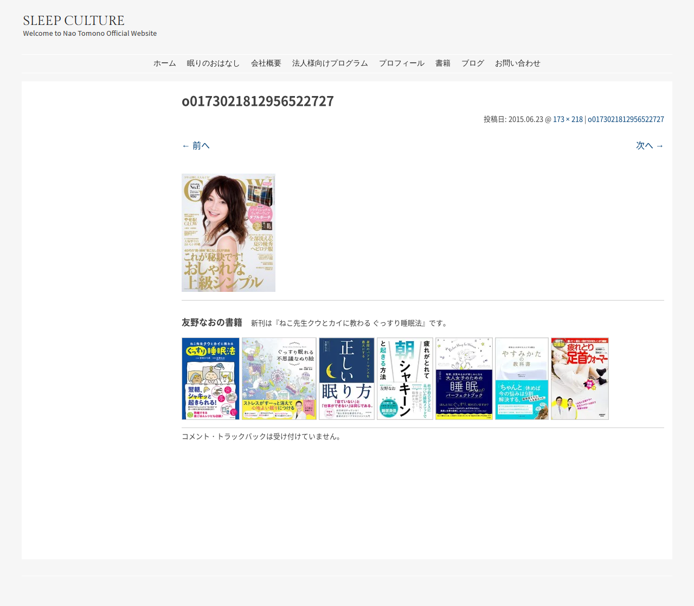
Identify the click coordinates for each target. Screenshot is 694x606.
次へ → (650, 144)
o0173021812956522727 (626, 118)
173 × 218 (568, 118)
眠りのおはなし (213, 63)
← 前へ (196, 144)
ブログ (472, 63)
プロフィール (402, 63)
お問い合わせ (518, 63)
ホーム (164, 63)
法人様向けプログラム (330, 63)
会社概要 (266, 63)
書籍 (443, 63)
